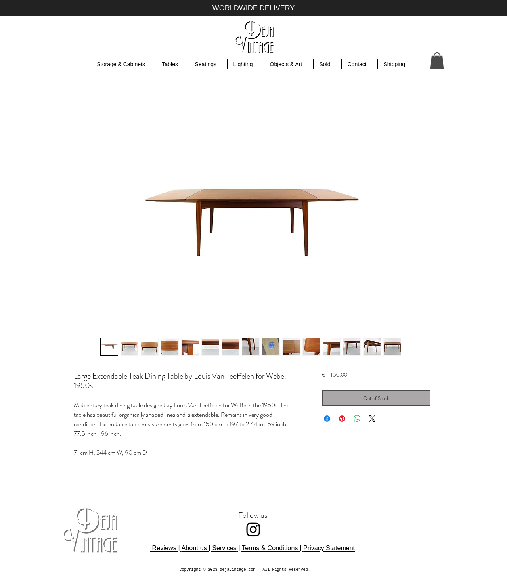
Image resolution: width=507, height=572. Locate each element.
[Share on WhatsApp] (357, 418)
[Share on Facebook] (327, 418)
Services (224, 548)
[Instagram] (253, 529)
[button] (437, 60)
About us (194, 548)
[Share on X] (372, 418)
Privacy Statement (329, 548)
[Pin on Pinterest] (342, 418)
